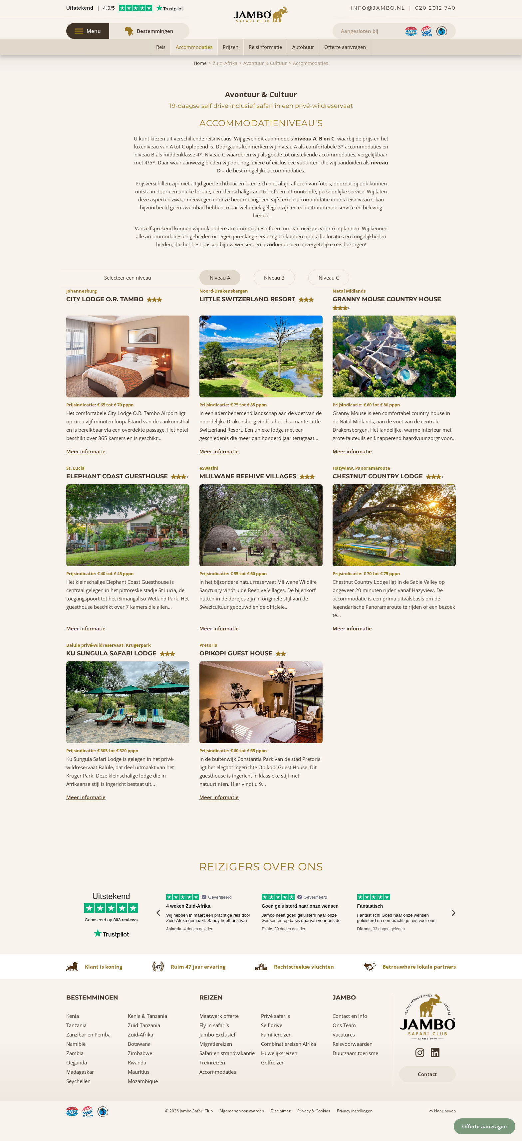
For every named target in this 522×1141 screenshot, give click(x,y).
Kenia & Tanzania (147, 1035)
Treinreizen (212, 1082)
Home (200, 83)
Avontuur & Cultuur (265, 83)
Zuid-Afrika (225, 83)
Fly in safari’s (214, 1044)
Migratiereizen (215, 1063)
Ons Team (344, 1044)
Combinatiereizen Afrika (288, 1063)
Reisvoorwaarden (353, 1063)
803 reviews (126, 939)
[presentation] (158, 932)
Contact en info (350, 1035)
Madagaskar (80, 1091)
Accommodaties (194, 66)
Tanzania (76, 1044)
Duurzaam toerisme (355, 1072)
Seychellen (78, 1100)
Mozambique (143, 1100)
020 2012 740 (435, 8)
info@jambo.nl (378, 8)
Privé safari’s (275, 1035)
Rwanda (137, 1082)
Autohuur (303, 66)
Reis (160, 66)
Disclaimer (281, 1130)
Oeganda (76, 1082)
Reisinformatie (265, 66)
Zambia (75, 1072)
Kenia (72, 1035)
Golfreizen (273, 1082)
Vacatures (344, 1054)
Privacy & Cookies (313, 1130)
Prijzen (230, 66)
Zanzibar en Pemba (88, 1054)
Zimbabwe (140, 1072)
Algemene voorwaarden (241, 1130)
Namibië (76, 1063)
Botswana (139, 1063)
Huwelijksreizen (279, 1072)
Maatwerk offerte (219, 1035)
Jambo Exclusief (217, 1054)
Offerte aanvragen (345, 66)
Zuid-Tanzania (144, 1044)
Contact (427, 1093)
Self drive (271, 1044)
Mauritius (138, 1091)
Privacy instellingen (355, 1130)
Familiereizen (276, 1054)
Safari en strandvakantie (227, 1072)
